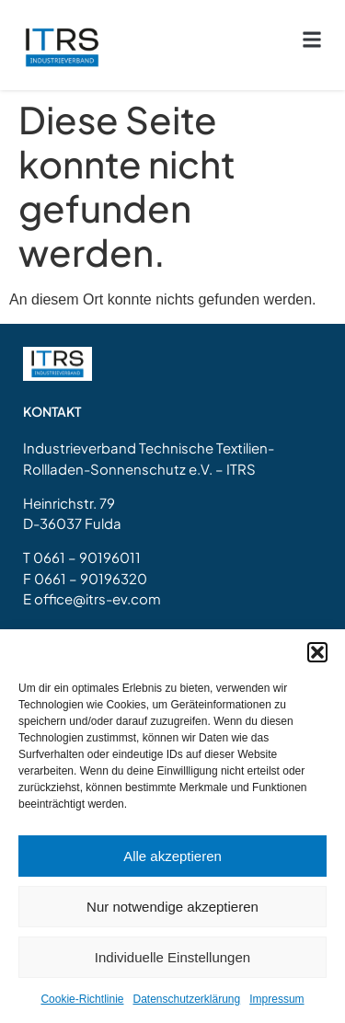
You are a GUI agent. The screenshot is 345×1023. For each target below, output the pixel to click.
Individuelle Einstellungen (172, 957)
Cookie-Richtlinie (81, 999)
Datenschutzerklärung (186, 999)
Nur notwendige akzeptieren (172, 906)
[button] (317, 652)
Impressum (276, 999)
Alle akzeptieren (172, 856)
